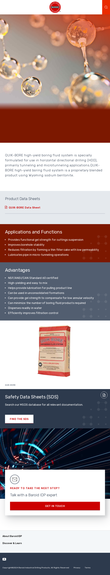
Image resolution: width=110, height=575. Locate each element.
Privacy (77, 568)
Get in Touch (55, 506)
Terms (88, 568)
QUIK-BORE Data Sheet (24, 207)
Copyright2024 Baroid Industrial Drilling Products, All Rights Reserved (36, 568)
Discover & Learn (12, 543)
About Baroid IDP (12, 536)
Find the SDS (19, 419)
